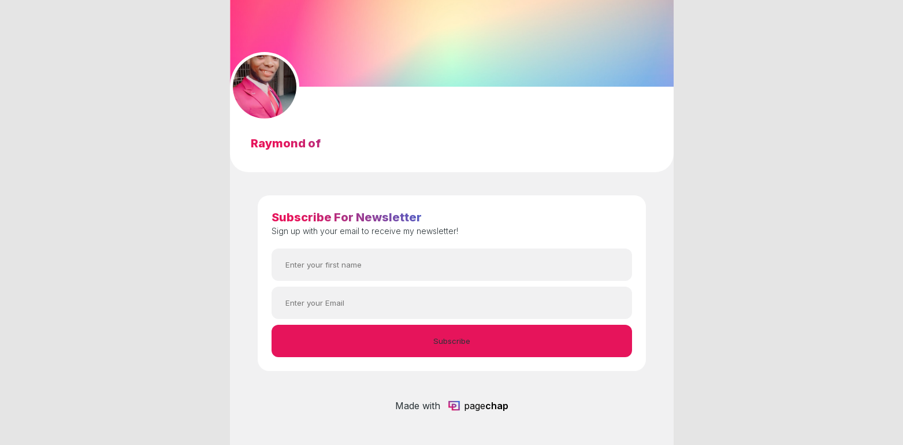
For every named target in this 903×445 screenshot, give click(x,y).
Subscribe (451, 341)
